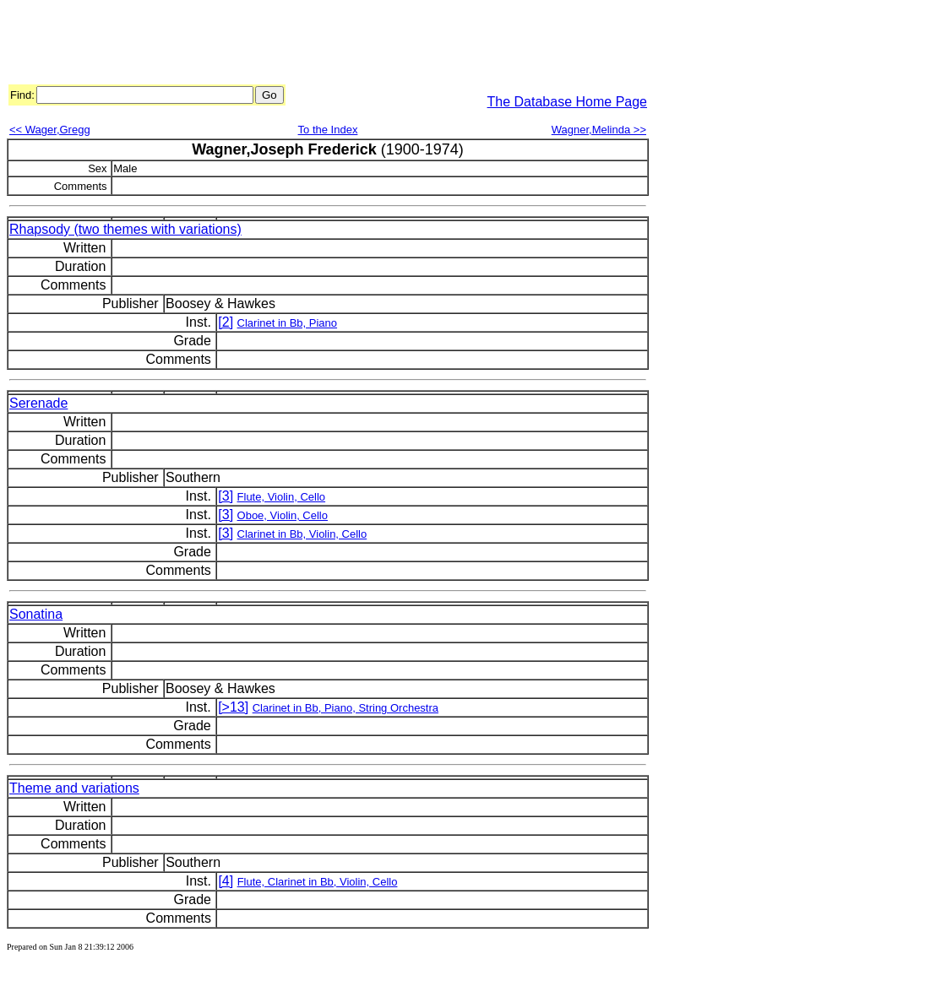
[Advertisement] (314, 45)
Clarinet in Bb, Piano (287, 323)
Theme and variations (74, 788)
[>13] (233, 707)
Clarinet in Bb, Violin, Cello (302, 534)
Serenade (38, 403)
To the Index (328, 129)
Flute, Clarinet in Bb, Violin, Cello (317, 881)
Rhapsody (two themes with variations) (125, 229)
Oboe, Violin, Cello (282, 515)
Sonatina (36, 614)
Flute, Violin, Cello (281, 496)
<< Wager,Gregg (49, 129)
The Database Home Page (567, 102)
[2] (225, 322)
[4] (225, 881)
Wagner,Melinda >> (599, 129)
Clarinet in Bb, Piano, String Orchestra (345, 708)
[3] (225, 496)
